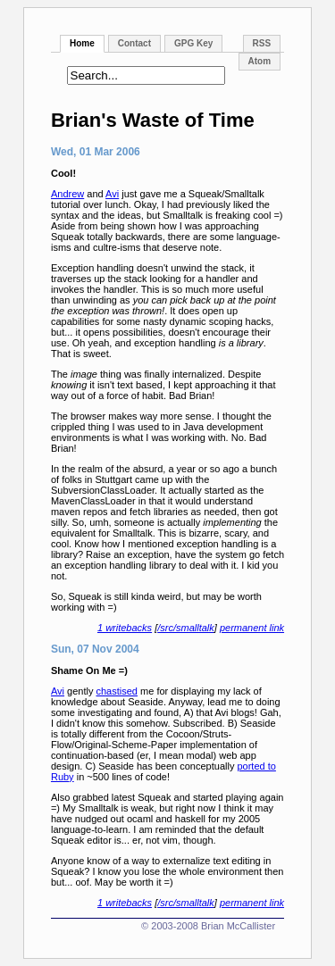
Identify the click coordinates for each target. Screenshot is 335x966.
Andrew (67, 193)
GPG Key (193, 43)
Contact (134, 43)
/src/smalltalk (185, 627)
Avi (112, 193)
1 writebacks (124, 627)
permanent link (252, 627)
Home (82, 43)
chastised (117, 691)
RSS (262, 43)
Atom (260, 61)
